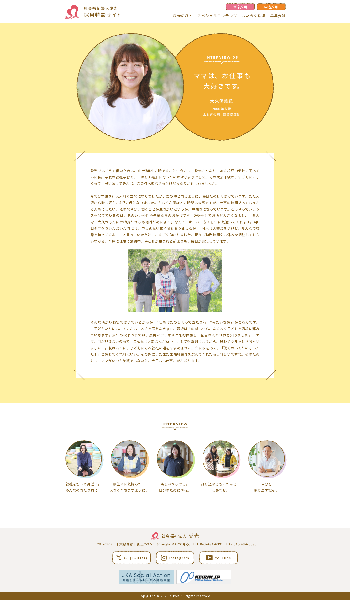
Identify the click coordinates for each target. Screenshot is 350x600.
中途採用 (271, 6)
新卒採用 (240, 6)
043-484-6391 (211, 544)
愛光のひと (183, 15)
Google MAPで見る (174, 544)
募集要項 (278, 15)
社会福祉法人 (175, 536)
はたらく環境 (253, 15)
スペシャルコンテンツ (217, 15)
